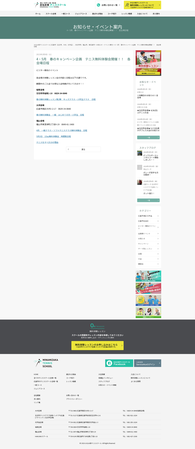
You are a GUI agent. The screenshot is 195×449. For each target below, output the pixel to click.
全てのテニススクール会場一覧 (45, 378)
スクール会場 (51, 13)
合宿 (140, 253)
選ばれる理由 (97, 13)
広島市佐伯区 (143, 221)
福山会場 (38, 432)
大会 (140, 259)
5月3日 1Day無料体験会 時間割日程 (53, 136)
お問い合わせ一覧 (110, 4)
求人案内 (156, 13)
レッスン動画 (127, 13)
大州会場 (38, 410)
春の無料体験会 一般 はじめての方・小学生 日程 (60, 114)
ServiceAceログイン (147, 363)
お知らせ (141, 238)
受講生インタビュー (105, 378)
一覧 (148, 137)
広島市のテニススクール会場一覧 (46, 381)
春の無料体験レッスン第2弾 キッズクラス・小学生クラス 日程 (66, 99)
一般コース (65, 13)
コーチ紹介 (112, 13)
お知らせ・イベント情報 (107, 385)
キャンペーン (143, 243)
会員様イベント (144, 233)
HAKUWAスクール (41, 436)
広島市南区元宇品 (145, 216)
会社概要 (37, 395)
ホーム (38, 13)
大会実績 (101, 374)
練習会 (140, 264)
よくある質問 (136, 381)
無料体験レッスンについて (144, 4)
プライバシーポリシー (74, 399)
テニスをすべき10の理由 (47, 142)
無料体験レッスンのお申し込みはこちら (96, 345)
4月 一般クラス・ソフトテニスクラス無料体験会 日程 (61, 130)
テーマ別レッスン (145, 248)
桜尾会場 (38, 427)
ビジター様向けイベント (147, 227)
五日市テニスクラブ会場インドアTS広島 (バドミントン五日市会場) (49, 416)
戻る (83, 149)
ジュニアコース (81, 13)
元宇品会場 (39, 422)
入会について (142, 13)
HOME (36, 374)
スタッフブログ (104, 381)
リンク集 (37, 402)
